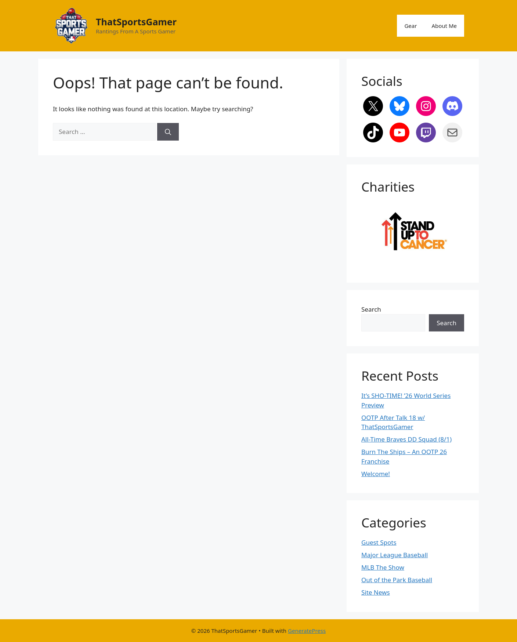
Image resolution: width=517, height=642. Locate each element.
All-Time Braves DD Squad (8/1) (406, 439)
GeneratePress (307, 630)
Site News (375, 592)
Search (371, 309)
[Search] (168, 132)
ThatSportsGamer (136, 21)
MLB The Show (382, 567)
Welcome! (375, 473)
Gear (410, 25)
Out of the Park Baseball (396, 580)
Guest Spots (379, 542)
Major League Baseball (394, 555)
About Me (444, 25)
